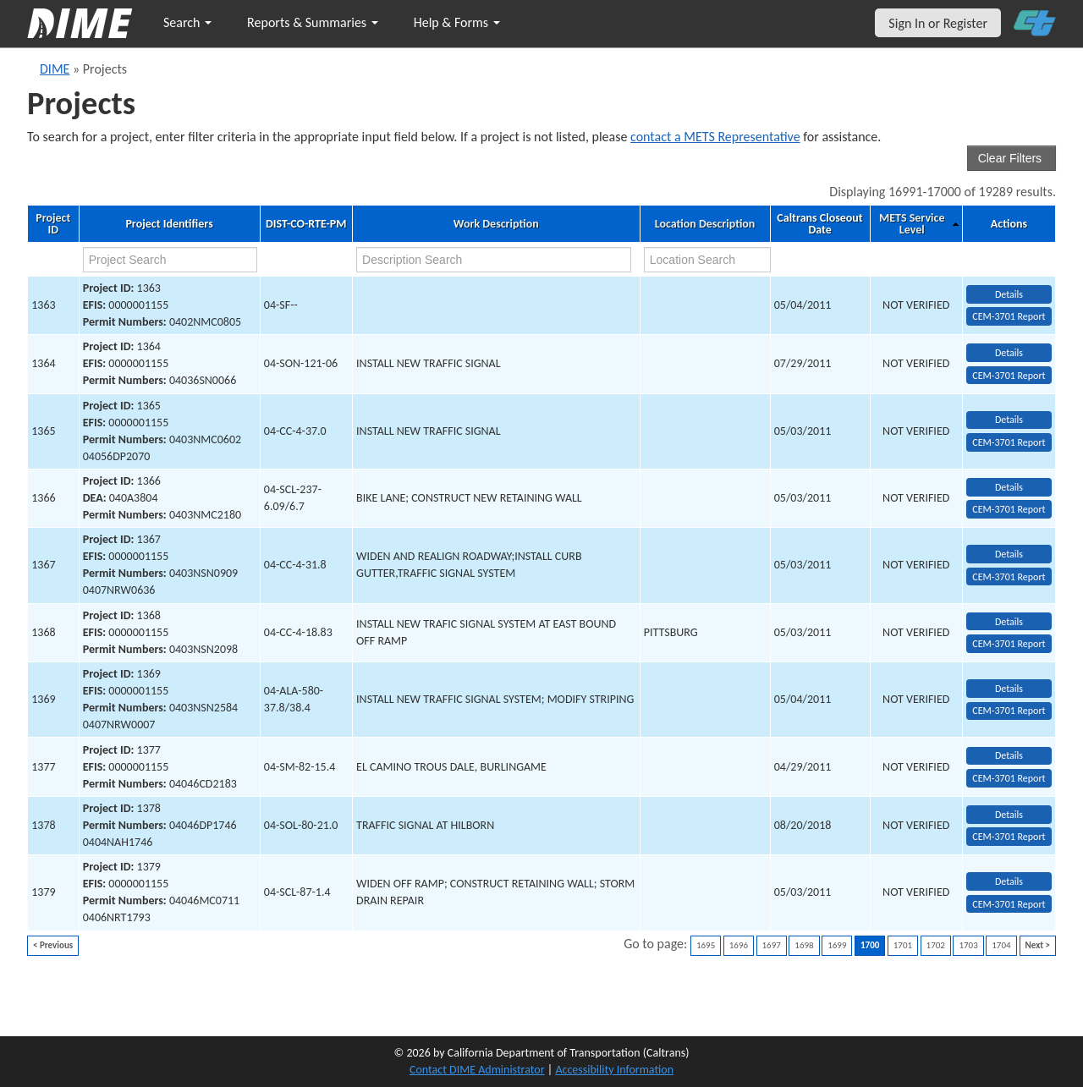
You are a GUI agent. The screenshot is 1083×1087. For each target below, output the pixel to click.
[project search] (170, 259)
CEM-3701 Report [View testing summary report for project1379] (1008, 904)
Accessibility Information (614, 1069)
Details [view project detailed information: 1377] (1009, 755)
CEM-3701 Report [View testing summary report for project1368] (1008, 644)
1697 (771, 945)
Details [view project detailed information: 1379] (1009, 881)
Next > (1037, 945)
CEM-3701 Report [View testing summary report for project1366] (1008, 509)
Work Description (496, 224)
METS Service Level (911, 224)
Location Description (705, 224)
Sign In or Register (937, 23)
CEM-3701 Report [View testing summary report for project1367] (1008, 577)
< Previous (53, 945)
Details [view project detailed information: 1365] (1009, 419)
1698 (803, 945)
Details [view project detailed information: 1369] (1009, 688)
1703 (968, 945)
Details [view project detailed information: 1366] (1009, 487)
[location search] (707, 259)
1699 (836, 945)
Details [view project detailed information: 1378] (1009, 815)
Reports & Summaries (312, 22)
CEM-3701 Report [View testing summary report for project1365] (1008, 442)
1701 (902, 945)
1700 (869, 945)
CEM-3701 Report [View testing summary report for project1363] (1008, 316)
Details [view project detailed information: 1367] (1009, 554)
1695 (705, 945)
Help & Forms (457, 22)
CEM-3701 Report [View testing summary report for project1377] (1008, 778)
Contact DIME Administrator (477, 1069)
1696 (738, 945)
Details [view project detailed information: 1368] (1009, 622)
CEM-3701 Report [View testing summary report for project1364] (1008, 376)
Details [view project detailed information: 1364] (1009, 353)
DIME (54, 69)
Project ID (53, 224)
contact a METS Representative (715, 137)
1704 (1001, 945)
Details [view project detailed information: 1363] (1009, 294)
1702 (935, 945)
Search (187, 22)
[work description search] (493, 259)
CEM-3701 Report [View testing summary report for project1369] (1008, 710)
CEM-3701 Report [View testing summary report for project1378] (1008, 837)
